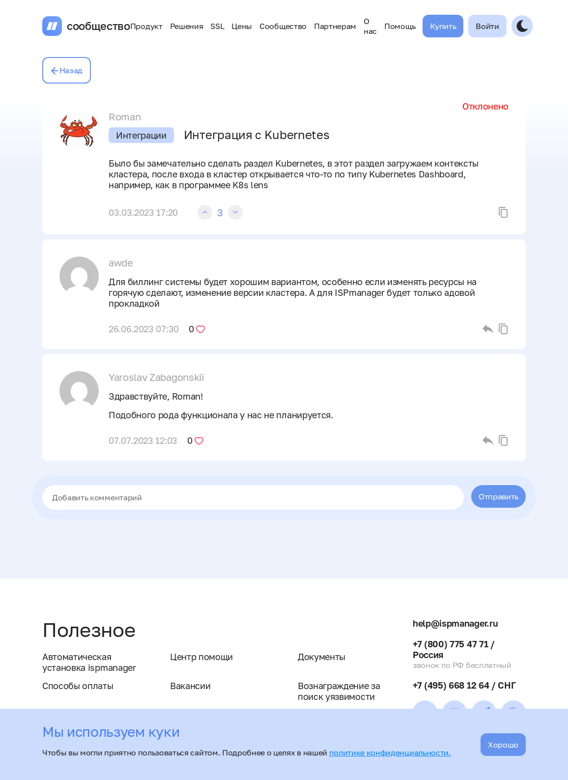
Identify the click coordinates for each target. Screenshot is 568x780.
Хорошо (503, 745)
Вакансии (190, 685)
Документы (321, 656)
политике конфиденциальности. (390, 752)
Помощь (399, 26)
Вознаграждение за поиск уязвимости (339, 691)
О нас (370, 26)
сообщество (98, 26)
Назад (67, 70)
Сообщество (283, 26)
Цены (241, 26)
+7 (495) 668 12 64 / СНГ (464, 685)
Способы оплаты (78, 685)
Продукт (146, 26)
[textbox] (253, 497)
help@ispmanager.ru (455, 623)
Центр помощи (201, 656)
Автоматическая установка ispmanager (89, 662)
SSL (217, 26)
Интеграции (141, 135)
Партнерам (335, 26)
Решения (186, 26)
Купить (443, 26)
